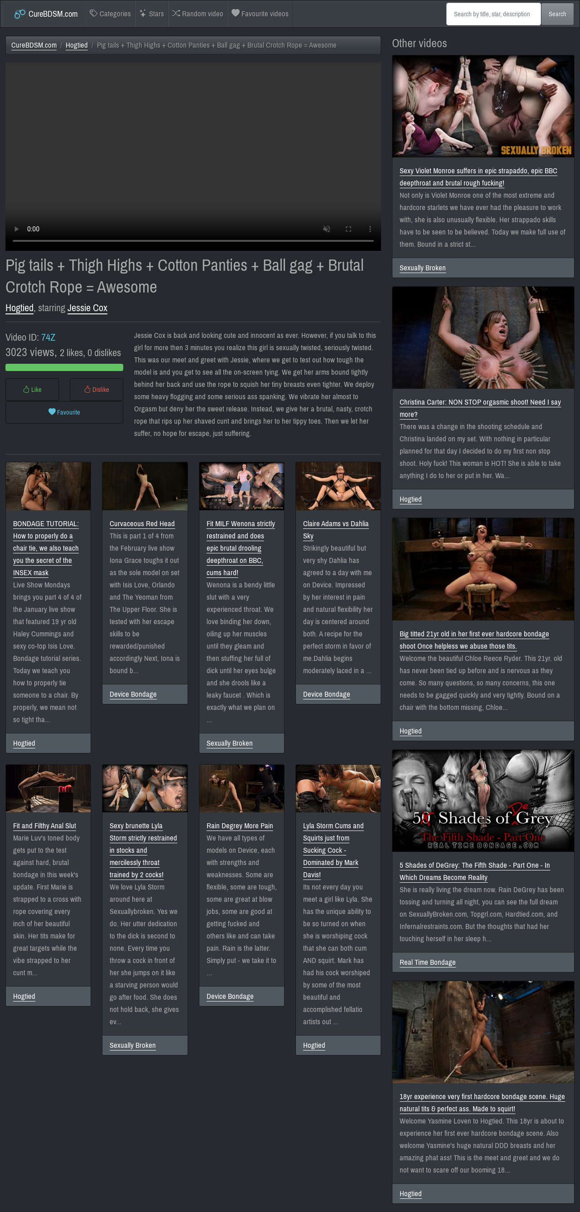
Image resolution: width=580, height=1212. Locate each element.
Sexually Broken (230, 743)
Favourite (64, 412)
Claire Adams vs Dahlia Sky (336, 530)
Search (557, 14)
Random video (197, 14)
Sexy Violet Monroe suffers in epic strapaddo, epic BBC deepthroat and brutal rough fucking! (478, 177)
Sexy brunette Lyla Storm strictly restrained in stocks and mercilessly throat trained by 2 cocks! (143, 850)
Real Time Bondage (428, 962)
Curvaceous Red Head (142, 524)
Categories (110, 14)
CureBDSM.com (45, 14)
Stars (151, 14)
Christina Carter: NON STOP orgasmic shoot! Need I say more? (480, 408)
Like (32, 389)
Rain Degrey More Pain (240, 826)
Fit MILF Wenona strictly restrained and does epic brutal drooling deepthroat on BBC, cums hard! (241, 548)
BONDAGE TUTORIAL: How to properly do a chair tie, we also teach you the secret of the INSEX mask (46, 548)
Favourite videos (260, 14)
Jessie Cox (87, 307)
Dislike (96, 389)
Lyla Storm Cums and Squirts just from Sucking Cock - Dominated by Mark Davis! (333, 850)
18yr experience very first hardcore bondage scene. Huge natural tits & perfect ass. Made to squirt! (482, 1103)
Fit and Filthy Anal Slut (44, 826)
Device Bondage (133, 694)
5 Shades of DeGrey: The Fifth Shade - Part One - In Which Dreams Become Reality (475, 871)
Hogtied (77, 45)
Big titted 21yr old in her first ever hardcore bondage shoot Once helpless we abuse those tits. (474, 640)
